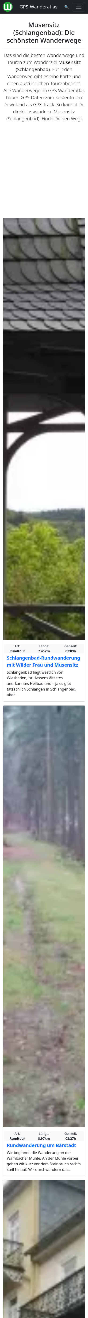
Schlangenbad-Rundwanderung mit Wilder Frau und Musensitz (43, 661)
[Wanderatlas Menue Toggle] (78, 6)
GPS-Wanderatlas (38, 7)
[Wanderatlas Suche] (66, 7)
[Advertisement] (44, 170)
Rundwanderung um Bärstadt (41, 1145)
